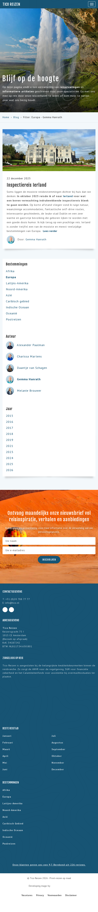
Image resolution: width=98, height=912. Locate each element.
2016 (9, 422)
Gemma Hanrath (36, 239)
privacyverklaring (28, 528)
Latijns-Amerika (17, 283)
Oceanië (11, 313)
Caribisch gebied (17, 301)
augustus (57, 742)
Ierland (68, 196)
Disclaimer (71, 895)
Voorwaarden (55, 895)
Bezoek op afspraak (15, 639)
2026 (9, 470)
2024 (9, 458)
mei (5, 762)
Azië (9, 295)
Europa (11, 277)
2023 (9, 452)
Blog (16, 117)
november (58, 762)
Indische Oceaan (17, 307)
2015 (9, 416)
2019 (9, 440)
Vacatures (27, 895)
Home (6, 117)
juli (54, 735)
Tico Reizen (11, 4)
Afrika (10, 271)
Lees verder (52, 231)
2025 (9, 464)
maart (6, 749)
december (58, 769)
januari (7, 735)
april (5, 755)
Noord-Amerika (17, 289)
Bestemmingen (11, 782)
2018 (9, 434)
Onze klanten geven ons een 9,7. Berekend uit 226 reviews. (49, 864)
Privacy (40, 895)
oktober (57, 755)
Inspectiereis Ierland (27, 185)
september (58, 749)
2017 (9, 428)
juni (5, 769)
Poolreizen (13, 319)
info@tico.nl (12, 602)
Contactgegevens (12, 591)
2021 (9, 446)
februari (8, 742)
